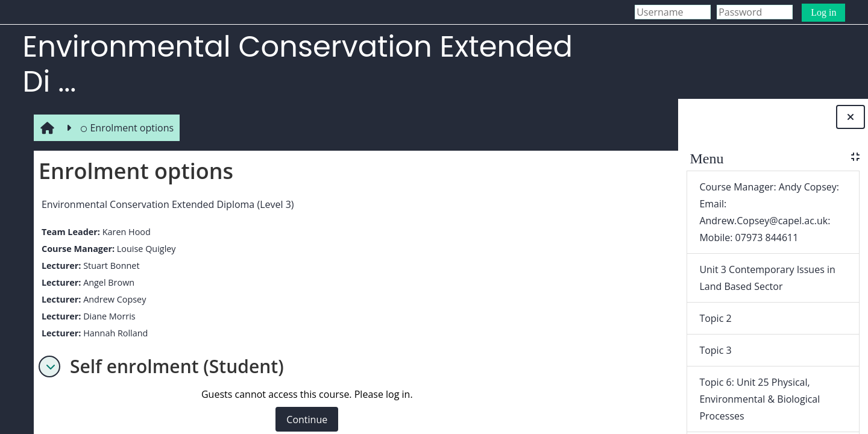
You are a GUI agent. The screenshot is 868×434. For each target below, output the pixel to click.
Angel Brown (106, 282)
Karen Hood (123, 231)
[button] (47, 366)
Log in (823, 12)
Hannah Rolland (113, 333)
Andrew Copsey (112, 299)
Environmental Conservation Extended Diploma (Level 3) (165, 204)
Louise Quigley (143, 248)
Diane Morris (107, 316)
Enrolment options (124, 127)
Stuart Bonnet (109, 265)
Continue (304, 419)
